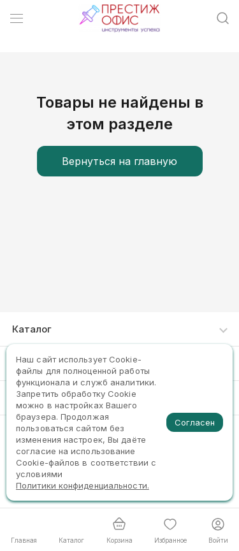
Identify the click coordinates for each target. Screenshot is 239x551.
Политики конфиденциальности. (82, 485)
